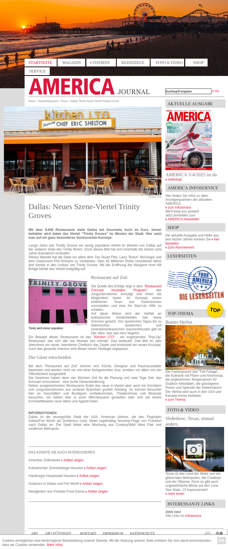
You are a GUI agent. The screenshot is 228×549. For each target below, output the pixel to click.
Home (31, 100)
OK (221, 540)
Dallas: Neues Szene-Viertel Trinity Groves (94, 100)
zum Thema (176, 400)
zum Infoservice (179, 207)
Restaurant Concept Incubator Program (126, 288)
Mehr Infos (55, 545)
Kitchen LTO (104, 337)
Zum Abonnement (181, 247)
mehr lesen (176, 494)
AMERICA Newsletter (184, 219)
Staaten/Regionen (48, 100)
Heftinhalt (175, 180)
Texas (64, 100)
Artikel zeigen (73, 460)
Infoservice (193, 516)
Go (217, 91)
